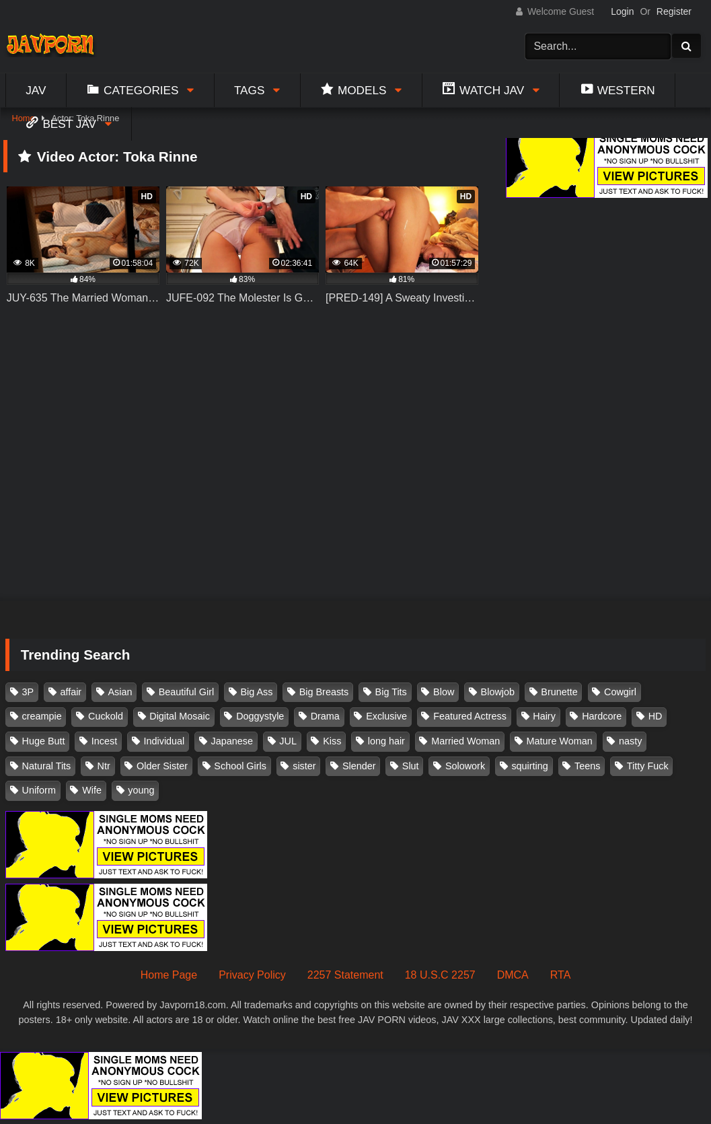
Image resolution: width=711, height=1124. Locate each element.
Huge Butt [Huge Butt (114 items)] (43, 741)
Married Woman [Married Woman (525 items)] (465, 741)
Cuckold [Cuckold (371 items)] (105, 716)
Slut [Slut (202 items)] (410, 766)
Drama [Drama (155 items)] (325, 716)
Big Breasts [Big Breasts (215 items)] (324, 692)
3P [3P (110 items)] (28, 692)
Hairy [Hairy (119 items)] (544, 716)
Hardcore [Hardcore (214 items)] (602, 716)
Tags (249, 90)
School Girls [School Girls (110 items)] (240, 766)
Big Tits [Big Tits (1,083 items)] (391, 692)
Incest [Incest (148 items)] (104, 741)
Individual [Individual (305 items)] (164, 741)
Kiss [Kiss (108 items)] (332, 741)
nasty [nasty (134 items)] (630, 741)
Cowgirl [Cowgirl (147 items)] (620, 692)
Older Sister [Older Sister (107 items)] (162, 766)
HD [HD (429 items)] (655, 716)
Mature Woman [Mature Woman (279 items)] (560, 741)
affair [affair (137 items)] (70, 692)
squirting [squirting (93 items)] (529, 766)
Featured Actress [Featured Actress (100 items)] (470, 716)
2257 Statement (345, 975)
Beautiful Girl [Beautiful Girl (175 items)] (186, 692)
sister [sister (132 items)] (304, 766)
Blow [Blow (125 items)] (443, 692)
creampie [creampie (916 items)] (42, 716)
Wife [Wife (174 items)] (92, 790)
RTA (560, 975)
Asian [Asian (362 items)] (120, 692)
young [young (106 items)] (141, 790)
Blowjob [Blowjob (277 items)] (498, 692)
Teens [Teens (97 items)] (587, 766)
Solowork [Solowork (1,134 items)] (465, 766)
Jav (36, 90)
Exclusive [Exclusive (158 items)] (386, 716)
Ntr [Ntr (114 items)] (104, 766)
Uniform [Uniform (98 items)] (39, 790)
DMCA (513, 975)
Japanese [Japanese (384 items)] (232, 741)
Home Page (169, 975)
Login (622, 11)
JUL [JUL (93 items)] (288, 741)
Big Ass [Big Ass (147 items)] (256, 692)
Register (674, 11)
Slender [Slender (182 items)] (359, 766)
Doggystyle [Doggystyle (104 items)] (260, 716)
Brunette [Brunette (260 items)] (559, 692)
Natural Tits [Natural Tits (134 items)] (46, 766)
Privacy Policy (252, 975)
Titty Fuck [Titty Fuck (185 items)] (648, 766)
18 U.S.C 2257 (440, 975)
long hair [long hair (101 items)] (386, 741)
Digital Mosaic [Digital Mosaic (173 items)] (179, 716)
